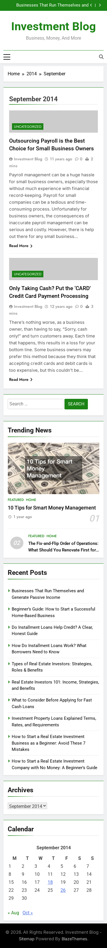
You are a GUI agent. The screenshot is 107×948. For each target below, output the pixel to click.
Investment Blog (53, 26)
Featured (16, 499)
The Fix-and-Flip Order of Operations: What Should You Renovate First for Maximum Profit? (63, 550)
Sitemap (27, 938)
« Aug (13, 912)
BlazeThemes (74, 938)
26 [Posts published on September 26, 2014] (63, 890)
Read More (21, 245)
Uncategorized (27, 126)
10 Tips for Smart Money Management (52, 508)
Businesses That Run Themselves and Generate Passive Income (52, 5)
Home (31, 499)
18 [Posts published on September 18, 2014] (50, 882)
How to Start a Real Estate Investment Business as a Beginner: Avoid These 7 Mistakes (48, 743)
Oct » (28, 912)
